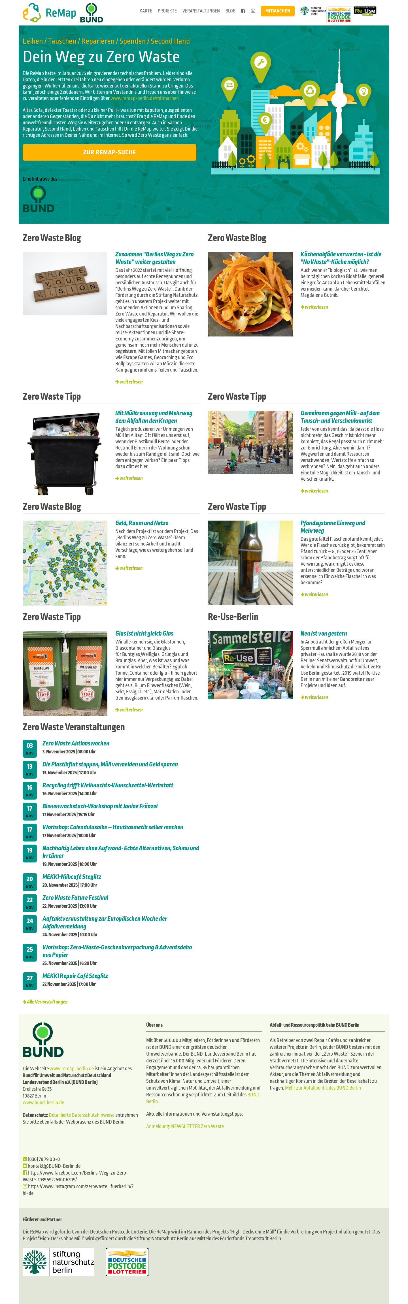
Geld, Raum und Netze (141, 522)
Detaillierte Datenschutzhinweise (81, 1114)
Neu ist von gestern (324, 633)
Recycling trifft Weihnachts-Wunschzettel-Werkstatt (107, 784)
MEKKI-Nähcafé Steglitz (71, 876)
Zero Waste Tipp (53, 396)
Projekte (167, 10)
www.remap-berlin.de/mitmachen (144, 98)
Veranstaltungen (201, 10)
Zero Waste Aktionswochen (75, 743)
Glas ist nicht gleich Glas (145, 633)
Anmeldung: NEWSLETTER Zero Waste (185, 1126)
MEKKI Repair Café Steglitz (75, 975)
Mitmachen (277, 10)
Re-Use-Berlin (233, 616)
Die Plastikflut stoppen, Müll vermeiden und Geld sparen (110, 763)
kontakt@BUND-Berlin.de (51, 1165)
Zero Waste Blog (53, 238)
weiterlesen (131, 382)
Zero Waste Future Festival (75, 897)
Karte (146, 10)
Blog (230, 10)
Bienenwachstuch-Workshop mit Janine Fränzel (100, 805)
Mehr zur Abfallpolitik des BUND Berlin (322, 1087)
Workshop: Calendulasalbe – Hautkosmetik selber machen (112, 826)
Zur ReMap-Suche (109, 152)
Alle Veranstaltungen (47, 1001)
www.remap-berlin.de (72, 1068)
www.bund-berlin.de (43, 1102)
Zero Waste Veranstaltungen (75, 726)
